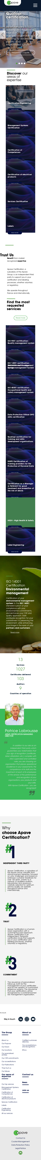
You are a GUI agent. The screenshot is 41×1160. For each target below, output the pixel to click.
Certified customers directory (29, 1041)
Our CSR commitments (10, 1058)
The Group (7, 1033)
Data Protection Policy (20, 1145)
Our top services (8, 1084)
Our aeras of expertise (8, 1076)
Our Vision (5, 1047)
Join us (25, 1090)
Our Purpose (6, 1043)
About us (5, 1040)
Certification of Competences (7, 1093)
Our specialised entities (8, 1054)
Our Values (6, 1071)
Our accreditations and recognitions (29, 1046)
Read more (14, 232)
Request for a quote (20, 52)
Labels (4, 1105)
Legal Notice (20, 1148)
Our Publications (8, 1065)
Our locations (7, 1050)
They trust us (6, 1068)
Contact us (27, 1075)
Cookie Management (20, 1141)
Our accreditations (9, 1061)
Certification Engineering (6, 1109)
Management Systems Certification (10, 1088)
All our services (7, 1113)
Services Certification (9, 1102)
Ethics (24, 1050)
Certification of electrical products (9, 1098)
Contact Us (20, 1138)
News (24, 1083)
